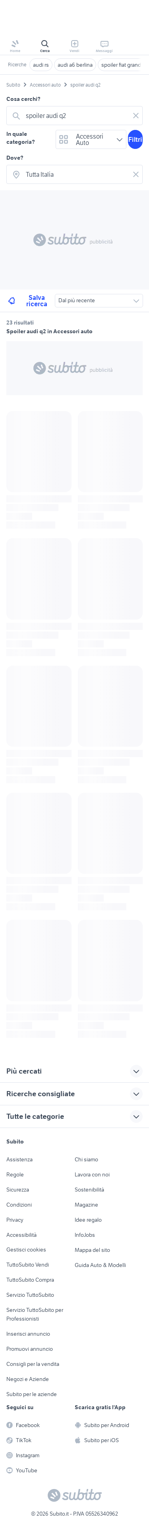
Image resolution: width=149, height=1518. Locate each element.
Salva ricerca (27, 301)
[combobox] (76, 115)
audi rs (41, 64)
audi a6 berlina (75, 64)
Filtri (135, 139)
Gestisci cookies (26, 1249)
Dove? (14, 157)
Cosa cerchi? (23, 98)
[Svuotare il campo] (136, 115)
